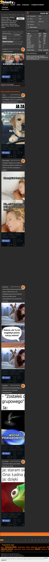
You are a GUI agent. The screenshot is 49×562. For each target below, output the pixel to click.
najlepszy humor (17, 549)
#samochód (5, 146)
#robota (11, 234)
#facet (12, 373)
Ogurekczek (36, 59)
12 (39, 540)
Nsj (31, 59)
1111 (36, 57)
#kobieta (13, 371)
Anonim (30, 35)
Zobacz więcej (33, 27)
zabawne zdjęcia (7, 549)
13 (42, 540)
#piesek (10, 149)
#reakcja (18, 447)
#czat (12, 447)
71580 (40, 19)
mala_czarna (31, 45)
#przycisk (5, 449)
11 (35, 540)
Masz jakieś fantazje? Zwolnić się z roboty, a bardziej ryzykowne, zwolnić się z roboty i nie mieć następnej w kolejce (12, 165)
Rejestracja (5, 9)
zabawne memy (34, 547)
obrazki (23, 549)
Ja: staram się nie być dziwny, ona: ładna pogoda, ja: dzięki (11, 464)
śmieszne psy (44, 549)
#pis (11, 67)
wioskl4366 (34, 56)
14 (45, 540)
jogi (38, 56)
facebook (3, 550)
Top (6, 5)
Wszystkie (45, 50)
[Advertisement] (13, 256)
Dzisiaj (40, 50)
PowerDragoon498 (43, 57)
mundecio (42, 56)
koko (29, 38)
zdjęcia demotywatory (6, 33)
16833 (40, 16)
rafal (29, 40)
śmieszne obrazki (30, 549)
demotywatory (7, 41)
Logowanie (5, 7)
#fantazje (18, 234)
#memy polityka (14, 70)
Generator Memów (37, 5)
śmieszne (28, 547)
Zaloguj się (3, 85)
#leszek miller (18, 67)
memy (4, 38)
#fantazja (13, 237)
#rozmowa (5, 373)
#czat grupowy (13, 449)
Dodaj (18, 5)
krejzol (29, 36)
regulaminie (3, 560)
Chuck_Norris (31, 46)
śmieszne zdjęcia (42, 547)
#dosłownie (5, 237)
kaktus (29, 42)
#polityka (5, 67)
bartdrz (28, 59)
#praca (4, 234)
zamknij (45, 558)
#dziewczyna (5, 371)
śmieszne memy (11, 547)
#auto (4, 149)
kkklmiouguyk (30, 57)
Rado (29, 43)
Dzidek (28, 56)
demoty (38, 549)
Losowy (12, 5)
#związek (20, 371)
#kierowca (19, 146)
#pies (12, 146)
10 (32, 540)
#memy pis (5, 70)
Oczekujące (25, 5)
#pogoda (12, 514)
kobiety (2, 547)
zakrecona (31, 47)
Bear (29, 39)
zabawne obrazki (21, 547)
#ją (10, 516)
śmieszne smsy (9, 550)
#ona (19, 514)
